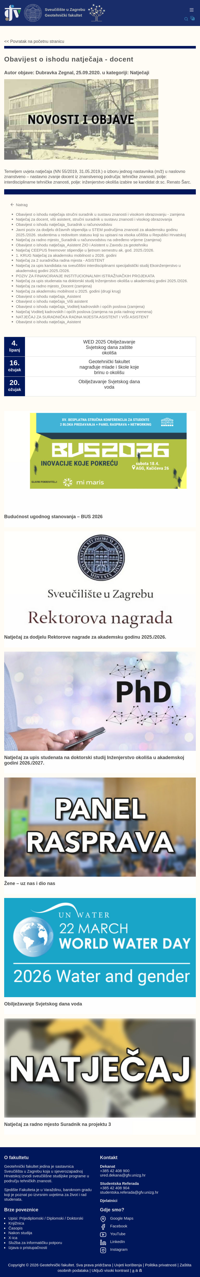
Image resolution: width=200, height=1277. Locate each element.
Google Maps (121, 1218)
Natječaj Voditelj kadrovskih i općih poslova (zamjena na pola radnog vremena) (84, 311)
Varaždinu (52, 1189)
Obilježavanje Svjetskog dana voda (43, 1003)
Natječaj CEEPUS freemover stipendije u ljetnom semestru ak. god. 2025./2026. (85, 250)
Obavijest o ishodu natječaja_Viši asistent (52, 301)
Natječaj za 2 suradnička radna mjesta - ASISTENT (60, 260)
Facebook (118, 1226)
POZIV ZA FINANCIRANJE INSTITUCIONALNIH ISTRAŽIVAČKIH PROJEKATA (85, 276)
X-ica (13, 1237)
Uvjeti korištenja (128, 1265)
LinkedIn (117, 1241)
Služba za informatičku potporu (35, 1242)
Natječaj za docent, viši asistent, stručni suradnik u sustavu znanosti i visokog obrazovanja (94, 219)
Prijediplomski (31, 1218)
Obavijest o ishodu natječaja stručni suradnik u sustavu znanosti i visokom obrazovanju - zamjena (100, 214)
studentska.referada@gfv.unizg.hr (129, 1192)
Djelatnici (108, 1200)
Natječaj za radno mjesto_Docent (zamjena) (54, 286)
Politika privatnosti (161, 1265)
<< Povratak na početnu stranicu (34, 41)
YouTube (118, 1234)
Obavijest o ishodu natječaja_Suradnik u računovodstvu (64, 224)
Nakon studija (20, 1233)
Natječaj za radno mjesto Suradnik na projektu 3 (57, 1124)
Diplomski (55, 1218)
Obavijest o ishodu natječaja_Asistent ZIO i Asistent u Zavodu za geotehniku (82, 245)
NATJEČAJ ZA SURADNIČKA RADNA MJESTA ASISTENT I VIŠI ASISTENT (82, 317)
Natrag (19, 204)
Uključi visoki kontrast (110, 1270)
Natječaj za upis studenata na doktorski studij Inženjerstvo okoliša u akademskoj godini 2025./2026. (102, 281)
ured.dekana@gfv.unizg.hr (123, 1175)
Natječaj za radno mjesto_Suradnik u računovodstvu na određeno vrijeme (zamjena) (88, 240)
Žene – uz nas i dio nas (29, 883)
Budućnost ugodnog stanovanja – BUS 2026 (53, 516)
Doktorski (75, 1218)
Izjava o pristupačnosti (28, 1247)
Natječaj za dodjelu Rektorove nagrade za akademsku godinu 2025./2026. (85, 637)
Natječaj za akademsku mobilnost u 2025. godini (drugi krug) (68, 291)
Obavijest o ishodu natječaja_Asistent (48, 296)
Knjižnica (16, 1223)
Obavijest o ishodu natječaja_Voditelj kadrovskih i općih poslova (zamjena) (80, 306)
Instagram (119, 1249)
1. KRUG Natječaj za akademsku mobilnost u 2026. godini (66, 255)
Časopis (16, 1228)
